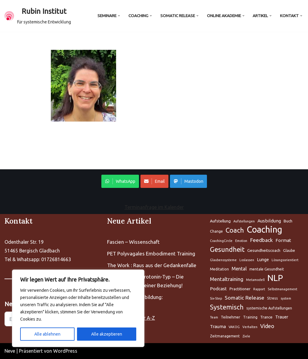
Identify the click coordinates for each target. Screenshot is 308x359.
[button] (119, 16)
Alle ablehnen (47, 334)
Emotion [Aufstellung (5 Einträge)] (241, 241)
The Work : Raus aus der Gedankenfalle (151, 265)
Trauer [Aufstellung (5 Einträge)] (281, 316)
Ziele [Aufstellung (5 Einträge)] (246, 336)
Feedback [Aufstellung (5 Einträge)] (261, 240)
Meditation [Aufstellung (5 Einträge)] (219, 269)
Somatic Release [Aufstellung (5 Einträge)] (244, 297)
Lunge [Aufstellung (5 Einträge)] (263, 259)
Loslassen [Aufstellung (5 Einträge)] (246, 260)
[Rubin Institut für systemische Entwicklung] (38, 15)
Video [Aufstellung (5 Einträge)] (267, 326)
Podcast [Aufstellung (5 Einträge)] (218, 288)
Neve (10, 351)
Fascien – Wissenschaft (133, 242)
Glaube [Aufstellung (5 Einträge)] (289, 250)
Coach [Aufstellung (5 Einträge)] (235, 230)
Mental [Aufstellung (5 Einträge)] (239, 268)
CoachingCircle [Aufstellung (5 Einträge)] (221, 241)
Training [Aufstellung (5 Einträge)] (250, 317)
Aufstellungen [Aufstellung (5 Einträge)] (244, 221)
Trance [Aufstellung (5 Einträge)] (266, 317)
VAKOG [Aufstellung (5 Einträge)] (234, 327)
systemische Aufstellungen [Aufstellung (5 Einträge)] (269, 308)
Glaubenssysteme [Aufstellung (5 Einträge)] (223, 260)
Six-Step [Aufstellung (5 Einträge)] (216, 298)
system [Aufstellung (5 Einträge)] (286, 298)
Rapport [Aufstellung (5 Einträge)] (259, 289)
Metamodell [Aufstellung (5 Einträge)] (255, 280)
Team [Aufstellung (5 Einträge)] (214, 317)
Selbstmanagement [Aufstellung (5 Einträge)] (282, 289)
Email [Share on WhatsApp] (154, 181)
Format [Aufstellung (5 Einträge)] (283, 240)
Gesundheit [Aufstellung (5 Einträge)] (227, 249)
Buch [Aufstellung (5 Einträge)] (288, 221)
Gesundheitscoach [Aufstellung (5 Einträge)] (263, 250)
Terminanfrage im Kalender (154, 207)
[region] (78, 308)
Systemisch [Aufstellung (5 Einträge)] (227, 307)
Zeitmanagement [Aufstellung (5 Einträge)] (225, 336)
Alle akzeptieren (106, 334)
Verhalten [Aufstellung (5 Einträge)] (249, 327)
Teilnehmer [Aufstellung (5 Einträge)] (230, 317)
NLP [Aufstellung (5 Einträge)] (275, 278)
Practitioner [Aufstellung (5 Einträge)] (240, 288)
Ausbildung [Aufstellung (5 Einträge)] (269, 220)
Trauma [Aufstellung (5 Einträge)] (218, 326)
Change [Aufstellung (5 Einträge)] (216, 231)
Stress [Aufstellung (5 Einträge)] (272, 298)
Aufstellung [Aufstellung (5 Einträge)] (220, 221)
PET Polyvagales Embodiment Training (151, 253)
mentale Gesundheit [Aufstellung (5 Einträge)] (266, 269)
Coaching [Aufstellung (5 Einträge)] (264, 229)
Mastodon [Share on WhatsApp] (188, 181)
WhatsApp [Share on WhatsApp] (120, 181)
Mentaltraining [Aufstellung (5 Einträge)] (226, 279)
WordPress (65, 351)
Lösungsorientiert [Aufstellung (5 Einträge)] (285, 260)
